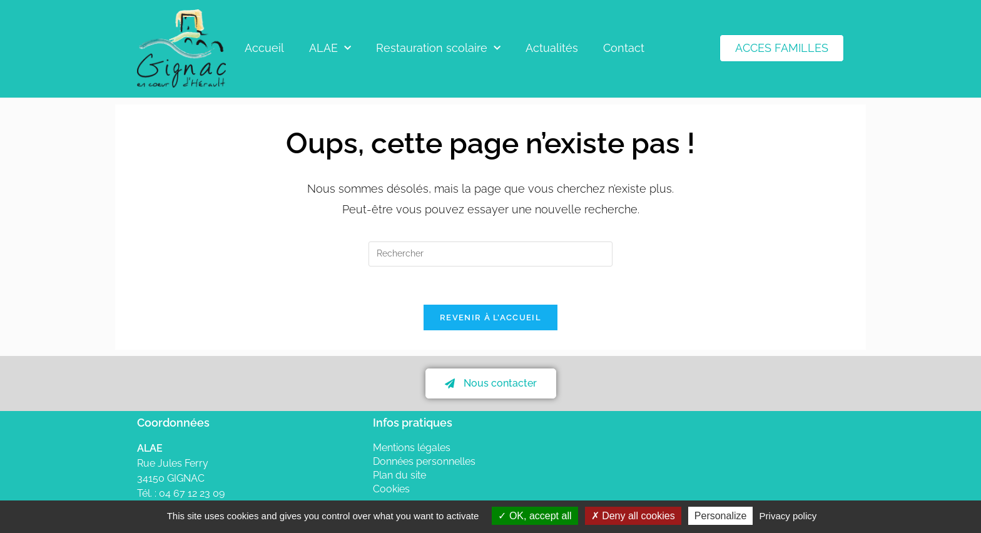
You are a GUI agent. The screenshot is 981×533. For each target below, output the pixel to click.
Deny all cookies (633, 515)
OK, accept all (534, 515)
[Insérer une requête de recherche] (490, 253)
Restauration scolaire (438, 48)
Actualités (552, 47)
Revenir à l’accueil (490, 317)
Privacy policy (788, 515)
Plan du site (399, 475)
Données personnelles (424, 461)
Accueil (264, 47)
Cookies (391, 489)
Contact (623, 47)
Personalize (720, 515)
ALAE (330, 48)
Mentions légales (411, 448)
